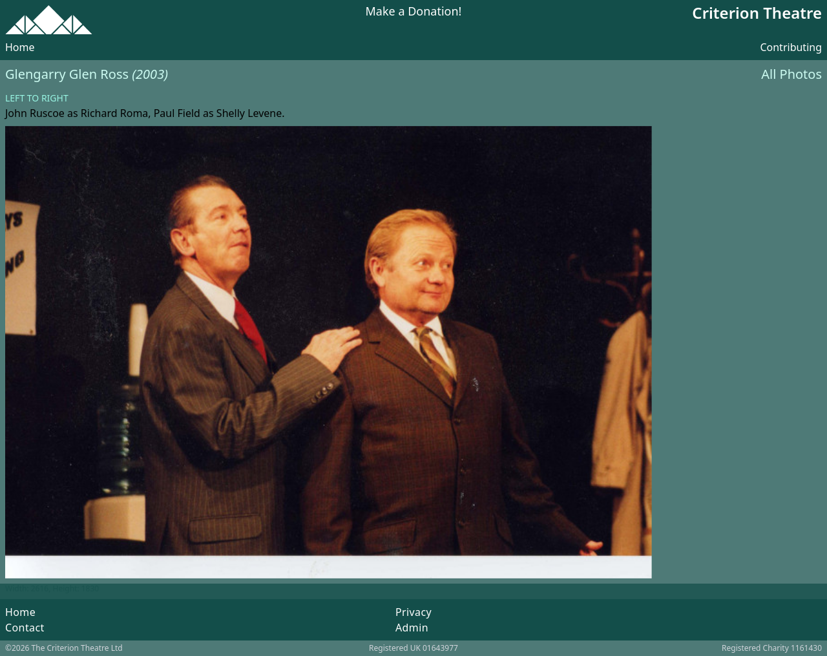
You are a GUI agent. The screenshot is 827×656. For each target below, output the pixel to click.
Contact (25, 627)
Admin (411, 627)
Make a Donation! (414, 12)
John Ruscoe (35, 113)
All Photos (791, 74)
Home (20, 47)
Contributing (791, 47)
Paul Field (177, 113)
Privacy (413, 612)
